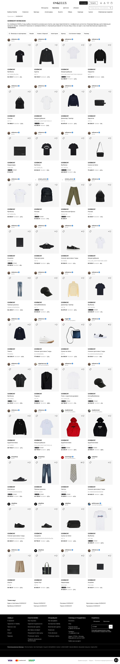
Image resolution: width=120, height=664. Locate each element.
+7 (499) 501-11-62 (73, 633)
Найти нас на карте (74, 641)
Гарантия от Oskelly (13, 624)
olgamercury (42, 363)
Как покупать (32, 621)
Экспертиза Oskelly (54, 624)
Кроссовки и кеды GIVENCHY (96, 603)
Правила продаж (82, 660)
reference (14, 39)
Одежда (80, 12)
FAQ (69, 624)
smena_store (42, 179)
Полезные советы (33, 636)
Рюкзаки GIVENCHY (66, 603)
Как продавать (52, 621)
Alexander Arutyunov (84, 647)
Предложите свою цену (35, 633)
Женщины (44, 8)
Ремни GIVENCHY (39, 603)
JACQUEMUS (51, 647)
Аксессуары (49, 12)
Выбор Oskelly (12, 12)
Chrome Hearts (28, 647)
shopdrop (14, 456)
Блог (8, 630)
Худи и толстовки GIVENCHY (16, 603)
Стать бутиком (52, 633)
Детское (66, 8)
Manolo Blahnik (74, 647)
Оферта (91, 660)
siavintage (68, 456)
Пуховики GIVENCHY (93, 606)
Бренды (36, 12)
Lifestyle (76, 8)
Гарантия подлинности (35, 624)
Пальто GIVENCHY (66, 606)
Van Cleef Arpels (38, 647)
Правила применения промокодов (34, 640)
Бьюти (60, 12)
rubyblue (94, 456)
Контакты (71, 621)
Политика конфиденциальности (104, 660)
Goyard (45, 647)
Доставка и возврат (34, 630)
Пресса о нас (11, 627)
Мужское (10, 16)
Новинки (25, 12)
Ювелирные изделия (105, 12)
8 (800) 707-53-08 (74, 628)
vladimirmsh (69, 410)
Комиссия (51, 630)
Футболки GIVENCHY (14, 606)
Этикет (9, 633)
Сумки (91, 12)
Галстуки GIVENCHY (40, 606)
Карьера (10, 636)
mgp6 (67, 319)
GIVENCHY (11, 69)
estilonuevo (95, 503)
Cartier (58, 647)
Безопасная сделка (34, 627)
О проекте (10, 621)
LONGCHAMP (64, 647)
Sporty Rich (94, 647)
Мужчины (55, 8)
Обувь (70, 12)
